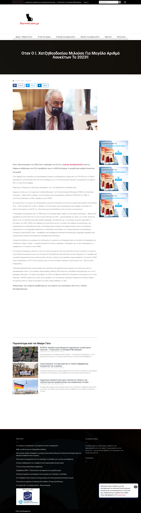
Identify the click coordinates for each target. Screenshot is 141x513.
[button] (19, 85)
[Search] (119, 2)
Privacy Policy (121, 495)
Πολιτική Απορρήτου (23, 511)
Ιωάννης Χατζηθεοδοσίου (73, 165)
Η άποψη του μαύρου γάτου (65, 37)
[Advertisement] (88, 19)
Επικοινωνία (121, 37)
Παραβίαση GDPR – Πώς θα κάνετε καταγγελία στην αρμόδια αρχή (38, 470)
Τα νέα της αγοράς (44, 37)
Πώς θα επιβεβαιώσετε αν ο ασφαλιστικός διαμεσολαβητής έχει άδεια (40, 463)
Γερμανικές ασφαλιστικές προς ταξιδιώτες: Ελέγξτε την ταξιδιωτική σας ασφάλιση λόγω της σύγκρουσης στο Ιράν (64, 381)
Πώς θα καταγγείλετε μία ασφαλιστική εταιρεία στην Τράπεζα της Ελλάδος (41, 474)
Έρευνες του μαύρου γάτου (90, 37)
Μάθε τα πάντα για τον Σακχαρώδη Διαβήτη (31, 449)
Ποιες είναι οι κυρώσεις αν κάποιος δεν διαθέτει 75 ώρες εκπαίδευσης (39, 481)
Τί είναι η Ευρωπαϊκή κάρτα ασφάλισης (29, 467)
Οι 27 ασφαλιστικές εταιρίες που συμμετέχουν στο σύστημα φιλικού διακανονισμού (44, 478)
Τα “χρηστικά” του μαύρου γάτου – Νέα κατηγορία (33, 485)
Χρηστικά (108, 37)
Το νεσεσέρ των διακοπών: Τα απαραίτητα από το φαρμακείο (37, 446)
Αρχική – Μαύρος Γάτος (24, 37)
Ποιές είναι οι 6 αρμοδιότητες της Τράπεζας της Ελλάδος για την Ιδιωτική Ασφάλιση (44, 459)
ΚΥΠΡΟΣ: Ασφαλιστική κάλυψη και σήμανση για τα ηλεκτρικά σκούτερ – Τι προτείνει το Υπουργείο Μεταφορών (47, 2)
